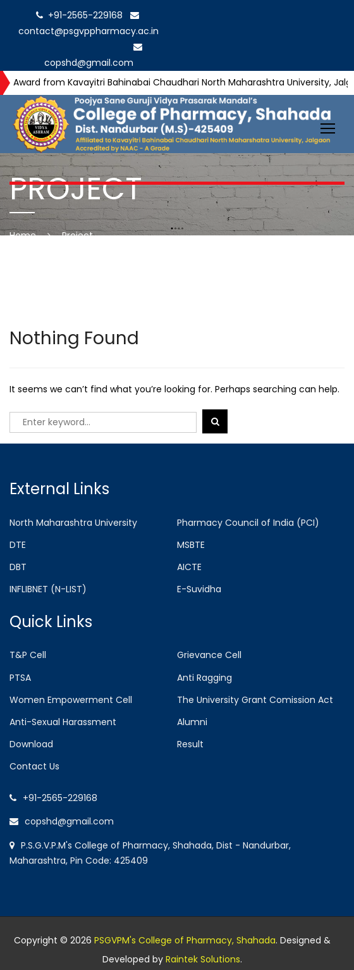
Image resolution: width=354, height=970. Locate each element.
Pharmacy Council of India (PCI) (248, 522)
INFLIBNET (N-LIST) (48, 589)
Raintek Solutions (203, 959)
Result (190, 744)
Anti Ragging (204, 677)
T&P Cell (27, 655)
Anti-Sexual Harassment (62, 722)
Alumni (192, 722)
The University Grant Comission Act (255, 699)
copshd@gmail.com (61, 821)
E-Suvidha (199, 589)
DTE (17, 544)
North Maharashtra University (73, 522)
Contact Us (34, 766)
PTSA (20, 677)
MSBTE (191, 544)
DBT (18, 567)
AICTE (189, 567)
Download (31, 744)
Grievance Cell (209, 655)
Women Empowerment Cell (70, 699)
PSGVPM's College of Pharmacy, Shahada (185, 940)
